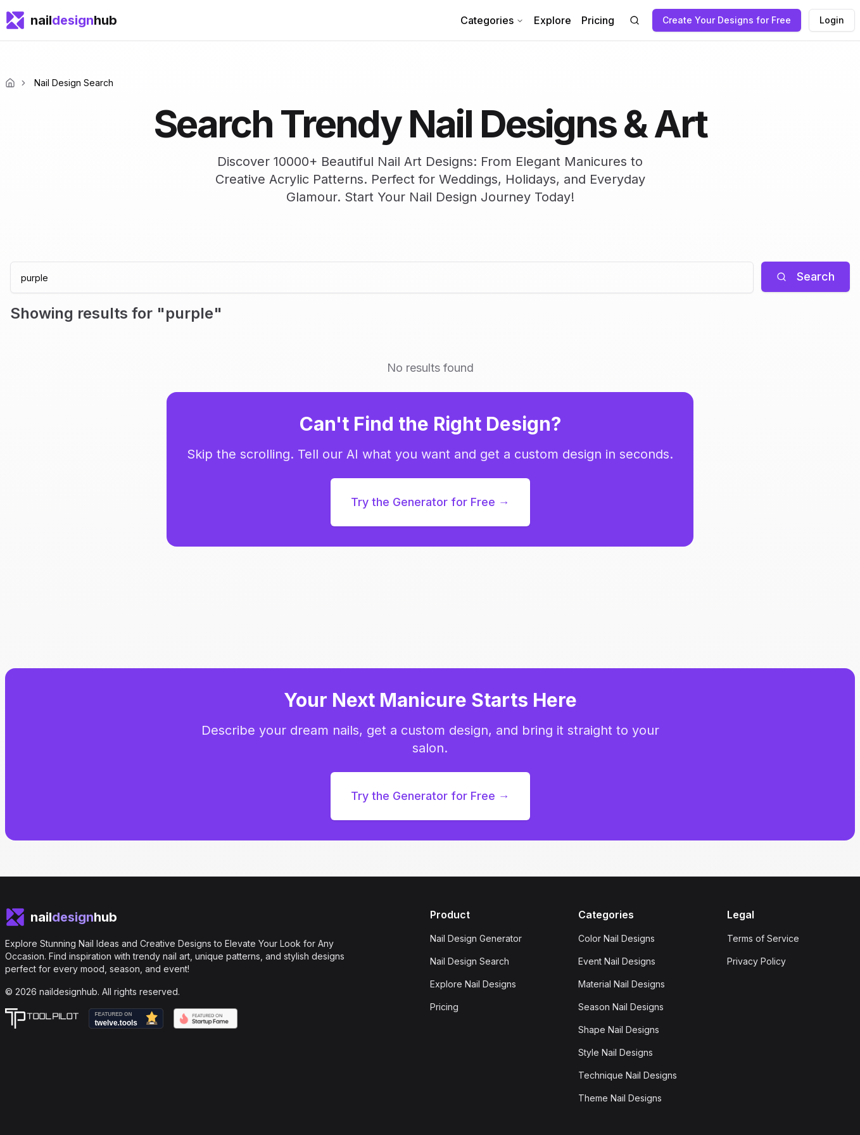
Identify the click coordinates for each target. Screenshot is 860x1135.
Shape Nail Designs (618, 1029)
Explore (552, 20)
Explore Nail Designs (473, 984)
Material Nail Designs (621, 984)
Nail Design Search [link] (73, 82)
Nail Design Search (469, 961)
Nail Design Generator (476, 938)
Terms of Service (763, 938)
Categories (492, 20)
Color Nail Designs (616, 938)
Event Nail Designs (616, 961)
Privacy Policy (756, 961)
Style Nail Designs (615, 1052)
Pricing (597, 20)
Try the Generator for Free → (430, 502)
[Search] (805, 277)
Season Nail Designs (621, 1006)
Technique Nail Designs (627, 1075)
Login (831, 20)
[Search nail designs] (634, 20)
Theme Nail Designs (620, 1098)
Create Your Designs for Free (726, 20)
